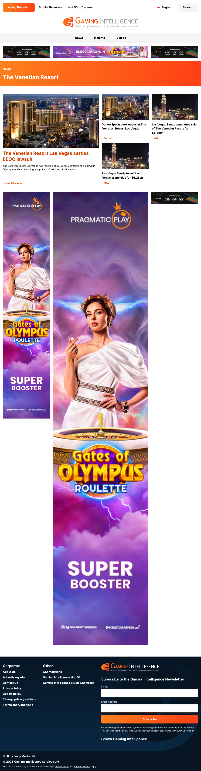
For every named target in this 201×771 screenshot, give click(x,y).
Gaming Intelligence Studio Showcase (68, 682)
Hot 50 (73, 7)
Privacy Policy (12, 688)
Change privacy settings (19, 699)
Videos (121, 37)
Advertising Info (14, 677)
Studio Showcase (51, 7)
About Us (9, 671)
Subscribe (150, 719)
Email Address (109, 701)
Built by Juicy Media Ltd (19, 756)
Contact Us (10, 682)
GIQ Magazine (52, 671)
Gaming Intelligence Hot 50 (61, 677)
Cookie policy (12, 694)
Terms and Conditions (18, 705)
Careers (87, 7)
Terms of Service (82, 766)
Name (104, 686)
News (7, 68)
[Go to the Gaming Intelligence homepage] (100, 22)
